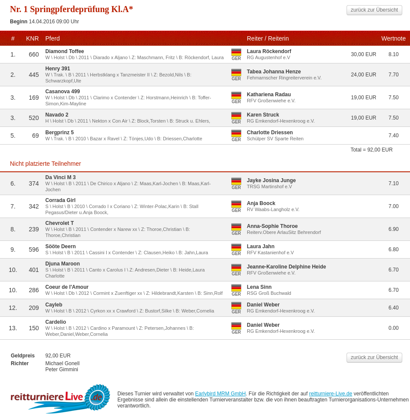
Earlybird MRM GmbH (220, 394)
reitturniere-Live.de (330, 394)
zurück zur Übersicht (374, 10)
